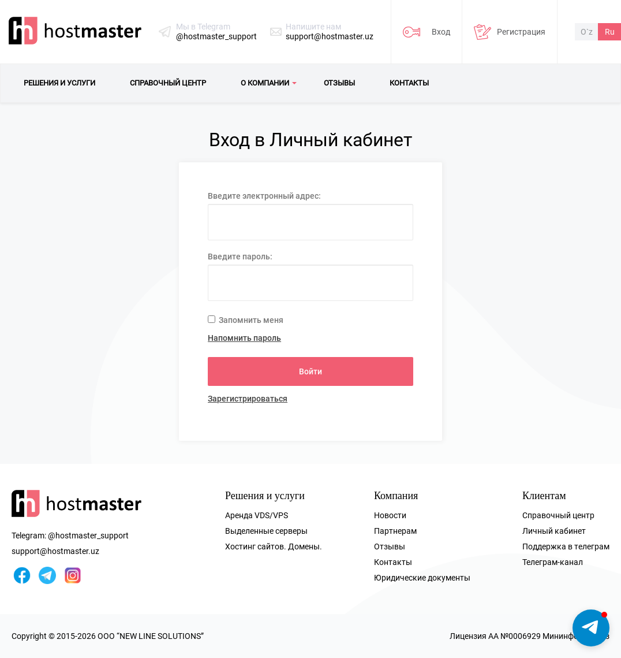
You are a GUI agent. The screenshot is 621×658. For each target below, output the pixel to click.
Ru (610, 31)
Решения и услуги (265, 495)
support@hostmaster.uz (329, 36)
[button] (591, 627)
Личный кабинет (554, 531)
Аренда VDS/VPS (256, 515)
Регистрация (521, 31)
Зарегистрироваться (247, 398)
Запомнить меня (245, 320)
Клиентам (544, 495)
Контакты (393, 562)
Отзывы (389, 546)
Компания (396, 495)
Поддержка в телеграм (565, 546)
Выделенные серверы (266, 531)
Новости (390, 515)
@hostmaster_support (216, 36)
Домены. (305, 546)
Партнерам (395, 531)
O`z (587, 31)
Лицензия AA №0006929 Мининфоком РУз (529, 636)
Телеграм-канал (552, 562)
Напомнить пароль (244, 338)
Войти (310, 371)
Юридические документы (422, 577)
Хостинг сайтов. (255, 546)
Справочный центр (558, 515)
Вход (441, 31)
